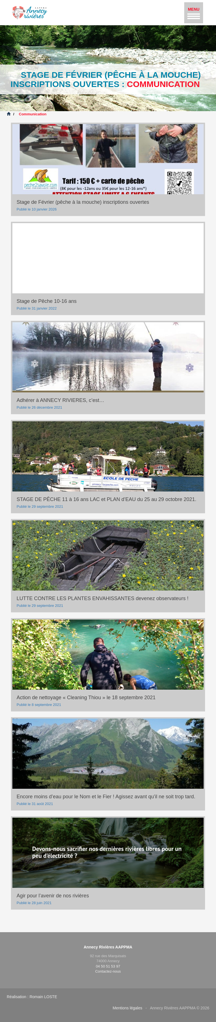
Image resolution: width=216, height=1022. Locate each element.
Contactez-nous (108, 971)
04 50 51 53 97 (108, 966)
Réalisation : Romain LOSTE (32, 996)
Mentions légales (127, 1008)
